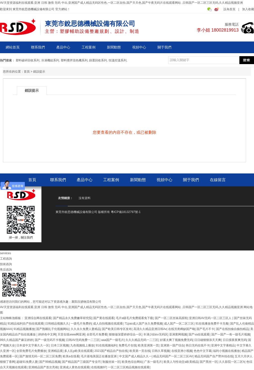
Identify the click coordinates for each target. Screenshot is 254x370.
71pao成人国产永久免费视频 (143, 323)
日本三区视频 (60, 345)
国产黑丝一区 (209, 362)
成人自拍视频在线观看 (108, 323)
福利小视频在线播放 (226, 351)
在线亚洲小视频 (181, 351)
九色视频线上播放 (82, 345)
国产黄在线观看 (103, 318)
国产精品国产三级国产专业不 (81, 362)
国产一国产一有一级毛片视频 (230, 334)
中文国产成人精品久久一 (135, 356)
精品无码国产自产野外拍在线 (213, 356)
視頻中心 (139, 47)
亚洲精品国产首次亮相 (43, 367)
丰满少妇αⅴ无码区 (155, 334)
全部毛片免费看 (97, 334)
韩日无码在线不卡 (198, 345)
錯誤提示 (39, 71)
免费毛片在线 (127, 345)
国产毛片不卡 (205, 329)
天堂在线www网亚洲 (71, 334)
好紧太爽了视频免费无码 (176, 340)
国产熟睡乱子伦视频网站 (52, 329)
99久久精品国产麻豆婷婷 (16, 340)
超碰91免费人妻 (26, 362)
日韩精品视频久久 (57, 323)
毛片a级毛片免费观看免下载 (134, 318)
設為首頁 (229, 9)
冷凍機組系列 (50, 60)
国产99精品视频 (49, 362)
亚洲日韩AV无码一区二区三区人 (210, 318)
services (5, 253)
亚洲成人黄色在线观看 (75, 367)
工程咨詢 (6, 258)
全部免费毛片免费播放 (31, 351)
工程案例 (88, 47)
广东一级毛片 (153, 362)
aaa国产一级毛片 (112, 340)
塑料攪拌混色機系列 (74, 60)
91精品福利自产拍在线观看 (25, 323)
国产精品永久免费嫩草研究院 (72, 318)
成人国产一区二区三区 (179, 323)
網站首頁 (13, 47)
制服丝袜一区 (111, 362)
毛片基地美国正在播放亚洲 (99, 356)
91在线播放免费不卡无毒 (211, 323)
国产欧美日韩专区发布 (117, 329)
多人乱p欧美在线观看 (78, 351)
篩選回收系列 (98, 60)
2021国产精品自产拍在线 (111, 351)
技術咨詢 (6, 264)
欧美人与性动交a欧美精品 (181, 362)
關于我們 (164, 47)
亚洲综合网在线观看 (38, 318)
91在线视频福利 (106, 345)
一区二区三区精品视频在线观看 (129, 367)
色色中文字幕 (203, 351)
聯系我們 (38, 47)
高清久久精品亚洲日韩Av (150, 329)
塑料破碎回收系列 (27, 60)
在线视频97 (98, 367)
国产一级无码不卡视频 (49, 340)
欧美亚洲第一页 (148, 345)
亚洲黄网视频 (178, 334)
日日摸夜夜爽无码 (235, 340)
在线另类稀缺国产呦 (181, 329)
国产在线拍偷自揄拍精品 (232, 329)
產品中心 (63, 47)
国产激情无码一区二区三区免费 (40, 356)
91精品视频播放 (23, 329)
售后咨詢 (6, 269)
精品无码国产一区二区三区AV (173, 356)
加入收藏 (248, 9)
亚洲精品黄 (55, 351)
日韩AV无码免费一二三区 (82, 340)
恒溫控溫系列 (118, 60)
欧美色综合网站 (132, 362)
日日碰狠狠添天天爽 (207, 340)
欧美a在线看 (71, 356)
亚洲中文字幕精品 (223, 345)
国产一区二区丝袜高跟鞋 (171, 318)
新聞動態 (114, 47)
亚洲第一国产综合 (172, 345)
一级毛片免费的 (81, 323)
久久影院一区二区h (232, 362)
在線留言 (218, 180)
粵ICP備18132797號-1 (126, 212)
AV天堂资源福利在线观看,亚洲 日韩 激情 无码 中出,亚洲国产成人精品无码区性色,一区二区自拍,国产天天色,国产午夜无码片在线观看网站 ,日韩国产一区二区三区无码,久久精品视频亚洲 (121, 2)
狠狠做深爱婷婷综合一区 (125, 334)
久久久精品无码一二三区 (142, 340)
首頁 (27, 71)
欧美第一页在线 (139, 351)
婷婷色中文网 (47, 334)
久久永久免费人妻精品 (85, 329)
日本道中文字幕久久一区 (32, 345)
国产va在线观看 (199, 334)
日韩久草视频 (161, 351)
